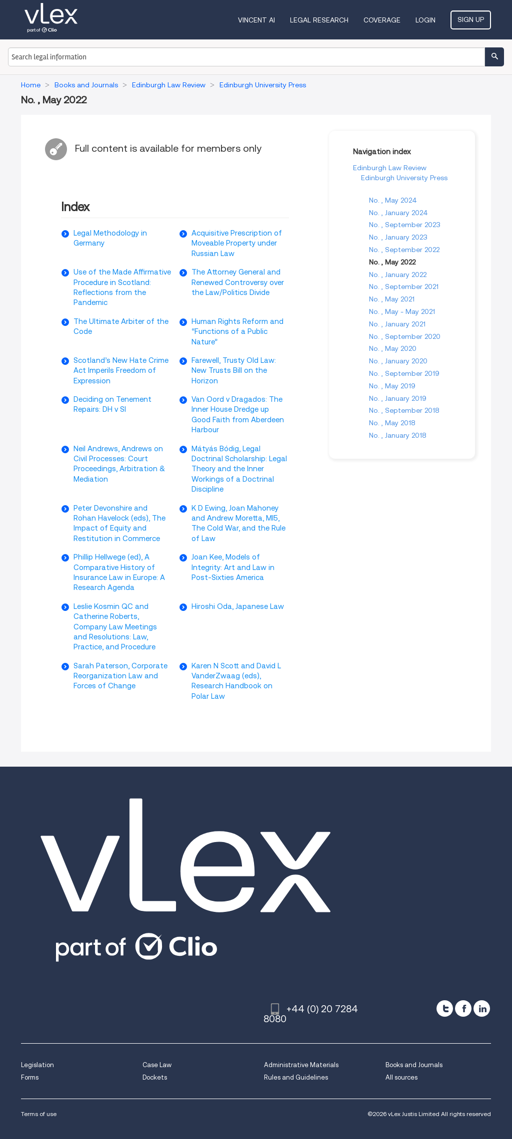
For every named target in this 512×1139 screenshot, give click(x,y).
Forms (29, 1077)
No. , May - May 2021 (402, 311)
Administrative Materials (301, 1065)
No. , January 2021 (397, 324)
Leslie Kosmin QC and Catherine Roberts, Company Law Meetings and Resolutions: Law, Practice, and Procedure (115, 626)
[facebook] (463, 1008)
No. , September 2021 (403, 286)
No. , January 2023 (398, 237)
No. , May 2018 (392, 423)
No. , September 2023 (404, 225)
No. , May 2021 (391, 299)
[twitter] (444, 1008)
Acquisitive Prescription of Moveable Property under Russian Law (237, 243)
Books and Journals (414, 1065)
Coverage (382, 20)
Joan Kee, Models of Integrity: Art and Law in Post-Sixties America (233, 567)
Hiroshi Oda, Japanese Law (238, 606)
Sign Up (471, 19)
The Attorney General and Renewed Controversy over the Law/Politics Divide (238, 282)
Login (426, 20)
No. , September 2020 (404, 336)
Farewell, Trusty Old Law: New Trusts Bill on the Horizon (234, 370)
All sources (402, 1077)
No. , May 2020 (392, 348)
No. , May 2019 (392, 386)
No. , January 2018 (397, 435)
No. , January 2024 (398, 213)
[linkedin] (482, 1008)
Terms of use (38, 1114)
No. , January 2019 (397, 398)
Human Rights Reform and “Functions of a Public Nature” (238, 331)
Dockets (154, 1077)
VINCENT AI (256, 20)
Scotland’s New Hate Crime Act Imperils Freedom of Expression (121, 370)
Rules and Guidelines (296, 1077)
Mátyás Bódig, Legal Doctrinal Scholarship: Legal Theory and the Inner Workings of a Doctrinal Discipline (239, 469)
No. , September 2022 (404, 250)
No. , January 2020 (398, 361)
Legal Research (319, 20)
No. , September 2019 (404, 373)
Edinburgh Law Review (389, 168)
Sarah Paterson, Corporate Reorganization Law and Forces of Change (121, 676)
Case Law (157, 1065)
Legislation (37, 1065)
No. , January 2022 (397, 275)
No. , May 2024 (393, 200)
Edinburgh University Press (404, 178)
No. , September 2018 (404, 410)
